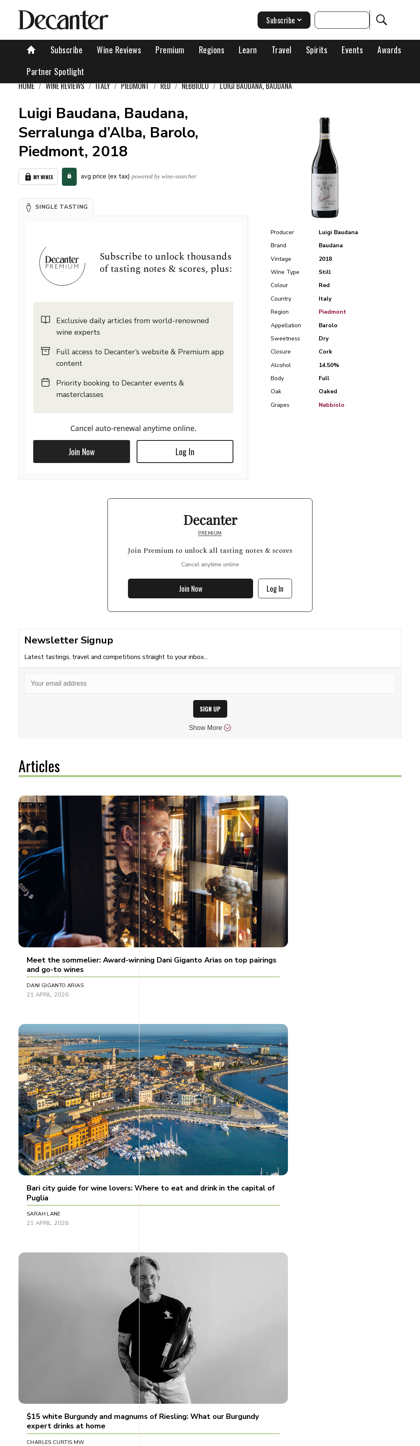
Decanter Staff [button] (302, 1220)
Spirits (317, 49)
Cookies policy (242, 1436)
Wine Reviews (119, 49)
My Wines (38, 177)
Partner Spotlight (55, 71)
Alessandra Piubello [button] (58, 1220)
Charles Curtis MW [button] (308, 917)
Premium (170, 49)
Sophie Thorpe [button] (48, 1069)
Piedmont (332, 312)
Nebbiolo (332, 405)
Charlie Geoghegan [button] (182, 1069)
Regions (212, 49)
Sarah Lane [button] (170, 917)
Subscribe (66, 49)
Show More (210, 728)
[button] (56, 207)
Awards (389, 49)
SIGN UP (210, 709)
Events (352, 49)
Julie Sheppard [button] (174, 1220)
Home (26, 85)
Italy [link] (103, 85)
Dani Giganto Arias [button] (55, 917)
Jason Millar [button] (298, 1069)
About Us (123, 1436)
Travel (282, 49)
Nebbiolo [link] (195, 85)
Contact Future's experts (179, 1436)
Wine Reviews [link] (65, 85)
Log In (185, 451)
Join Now (81, 451)
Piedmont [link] (135, 85)
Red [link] (165, 85)
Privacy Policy (290, 1436)
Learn (248, 49)
